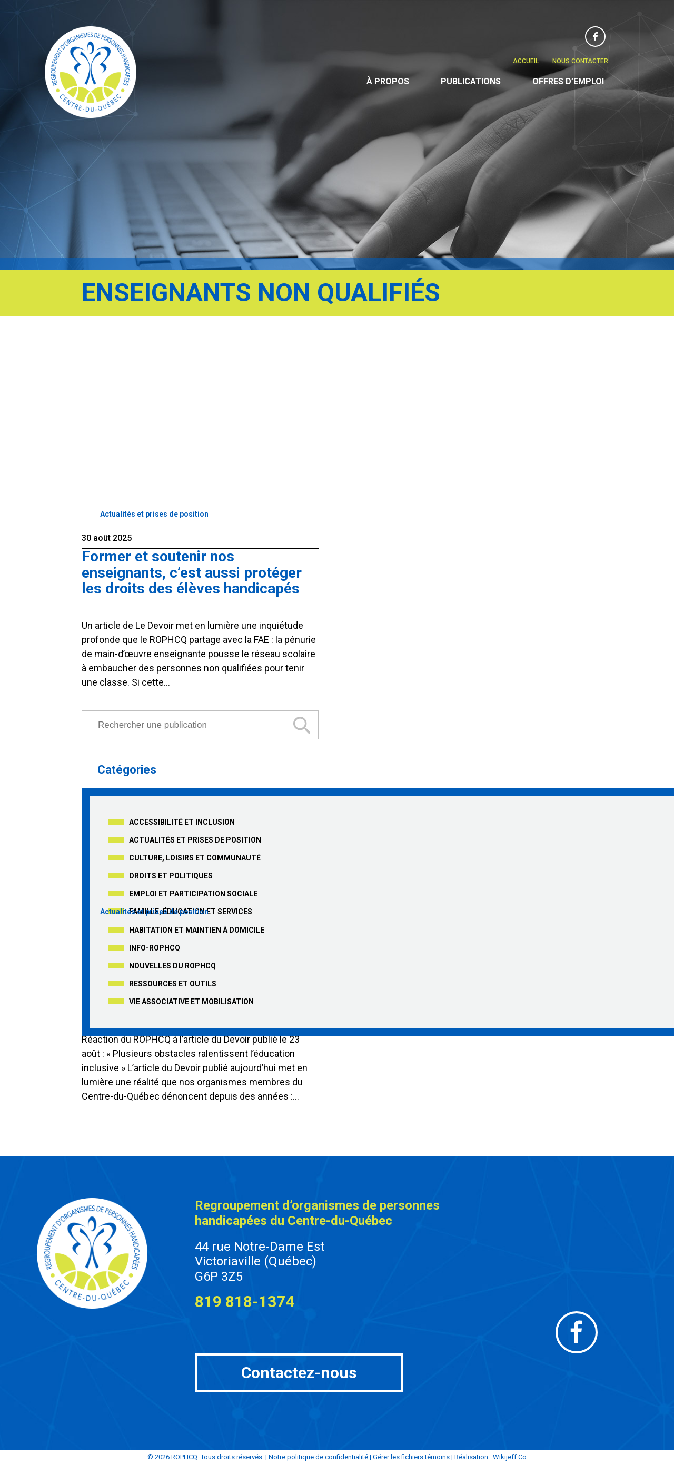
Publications (471, 81)
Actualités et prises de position (154, 514)
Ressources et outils (172, 984)
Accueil (526, 61)
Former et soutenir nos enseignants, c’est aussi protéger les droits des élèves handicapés (192, 573)
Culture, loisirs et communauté (195, 858)
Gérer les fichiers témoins (411, 1457)
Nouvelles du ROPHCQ (172, 966)
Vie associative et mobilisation (191, 1001)
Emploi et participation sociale (193, 893)
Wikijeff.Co (510, 1457)
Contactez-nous (298, 1372)
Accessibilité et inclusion (182, 822)
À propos (387, 81)
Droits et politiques (171, 876)
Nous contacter (580, 61)
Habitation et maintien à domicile (196, 930)
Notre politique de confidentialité (318, 1457)
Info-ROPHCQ (154, 948)
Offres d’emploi (568, 81)
